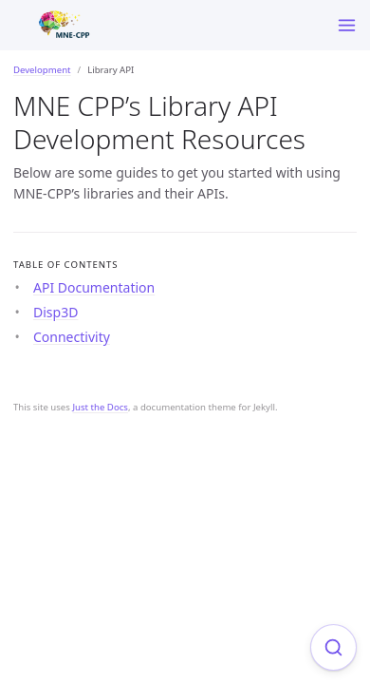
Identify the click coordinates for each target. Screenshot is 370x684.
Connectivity (71, 337)
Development (42, 70)
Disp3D (55, 312)
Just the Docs (100, 407)
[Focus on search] (333, 647)
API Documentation (94, 287)
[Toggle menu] (347, 25)
